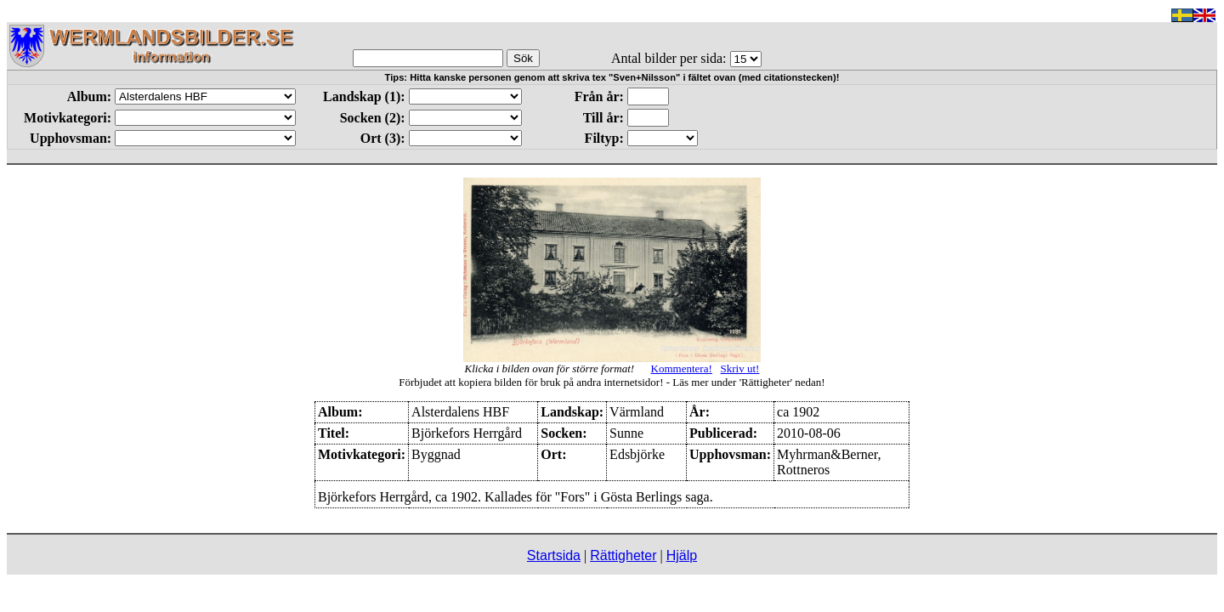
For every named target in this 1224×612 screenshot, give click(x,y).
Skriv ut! (740, 368)
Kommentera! (681, 368)
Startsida (554, 555)
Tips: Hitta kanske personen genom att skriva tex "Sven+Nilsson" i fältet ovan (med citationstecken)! (612, 77)
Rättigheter (623, 555)
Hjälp (681, 555)
